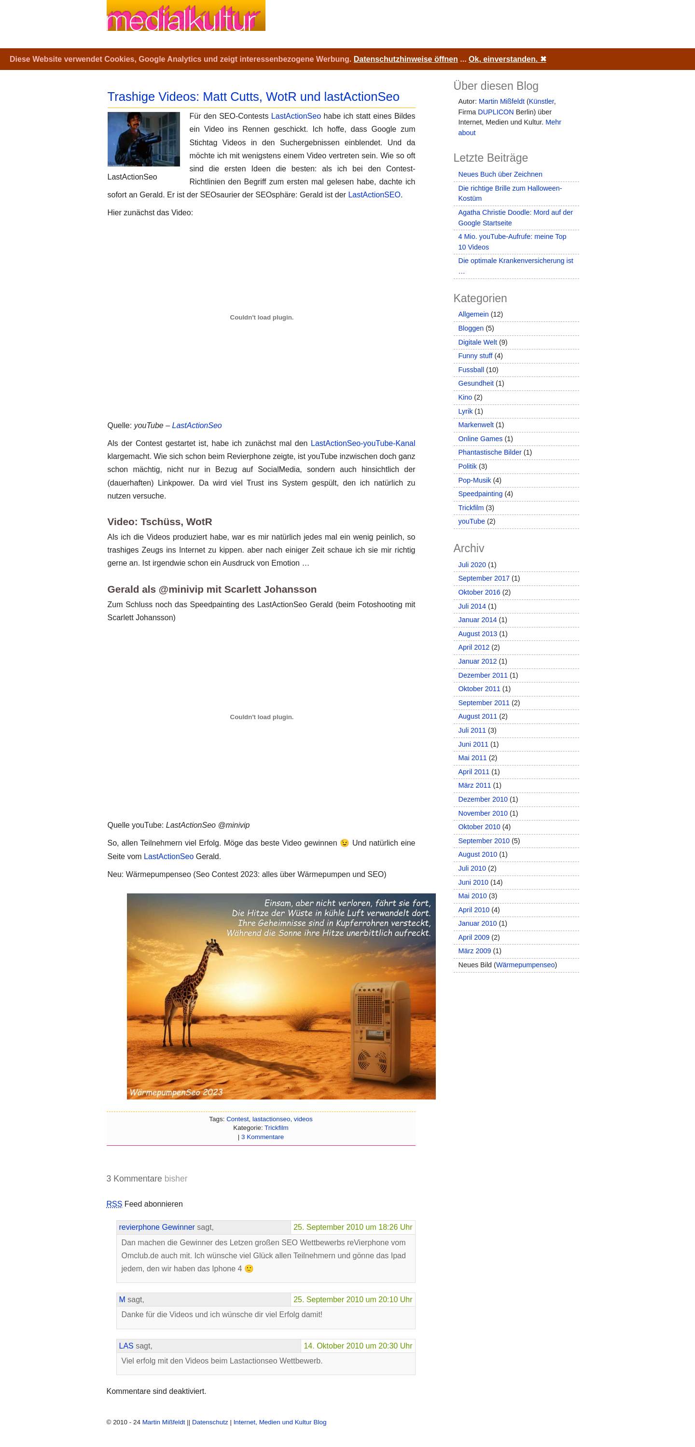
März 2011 (475, 785)
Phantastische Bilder (490, 452)
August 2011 (478, 716)
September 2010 (484, 841)
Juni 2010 (473, 882)
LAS (126, 1346)
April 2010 (474, 910)
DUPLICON (496, 112)
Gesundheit (476, 383)
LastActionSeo (296, 116)
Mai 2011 (473, 758)
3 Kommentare (262, 1137)
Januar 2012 (478, 661)
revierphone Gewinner (157, 1227)
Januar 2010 (478, 923)
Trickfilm (276, 1127)
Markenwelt (476, 425)
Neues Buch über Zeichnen (500, 174)
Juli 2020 (472, 565)
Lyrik (466, 411)
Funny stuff (476, 356)
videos (303, 1119)
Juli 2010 (472, 868)
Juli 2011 (472, 730)
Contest (237, 1119)
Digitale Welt (478, 342)
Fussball (472, 370)
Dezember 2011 (483, 675)
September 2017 (484, 578)
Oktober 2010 (479, 827)
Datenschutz (210, 1422)
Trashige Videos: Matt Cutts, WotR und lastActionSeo (254, 96)
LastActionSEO (374, 195)
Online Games (481, 439)
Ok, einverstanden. (507, 59)
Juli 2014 (472, 606)
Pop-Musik (475, 480)
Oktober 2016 (479, 592)
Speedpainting (481, 494)
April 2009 (474, 937)
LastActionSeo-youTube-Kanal (363, 443)
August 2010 (478, 854)
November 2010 (483, 813)
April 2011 (474, 772)
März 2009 (475, 951)
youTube (472, 521)
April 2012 (474, 647)
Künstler (541, 101)
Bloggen (471, 328)
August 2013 (478, 634)
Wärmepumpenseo (525, 965)
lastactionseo (271, 1119)
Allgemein (474, 314)
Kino (466, 397)
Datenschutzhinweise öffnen (406, 59)
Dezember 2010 (483, 799)
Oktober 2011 (479, 689)
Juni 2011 (473, 744)
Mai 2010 (473, 896)
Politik (468, 466)
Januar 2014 (478, 620)
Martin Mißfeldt (502, 101)
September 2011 (484, 703)
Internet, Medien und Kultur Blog (280, 1422)
